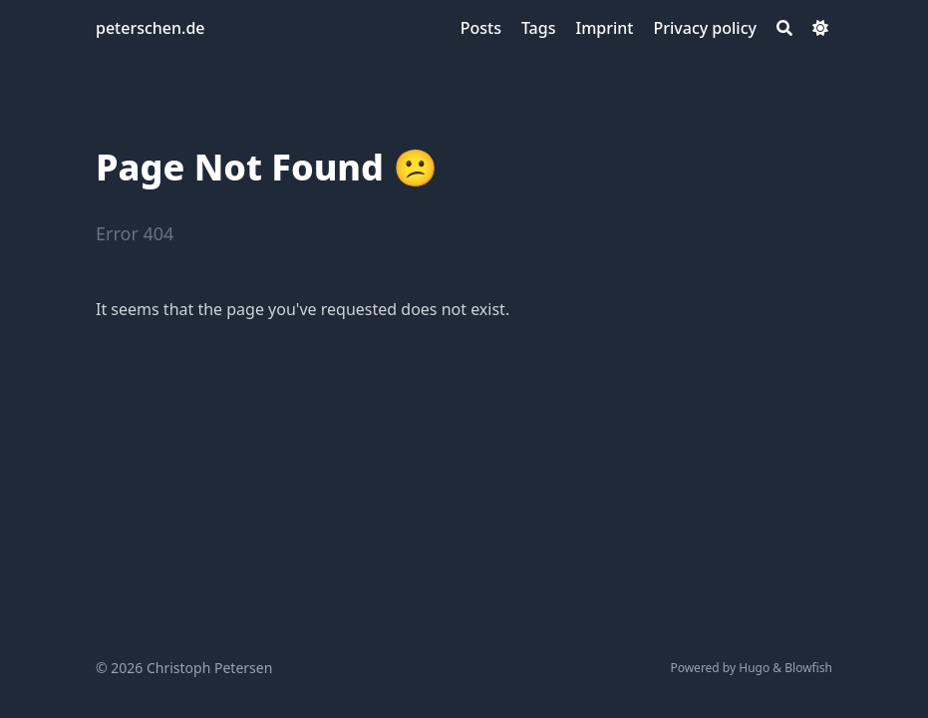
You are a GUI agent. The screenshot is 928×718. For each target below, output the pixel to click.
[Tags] (538, 28)
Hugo (754, 667)
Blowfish (808, 667)
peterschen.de (150, 28)
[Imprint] (604, 28)
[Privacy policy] (705, 28)
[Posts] (481, 28)
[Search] (784, 28)
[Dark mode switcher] (820, 28)
